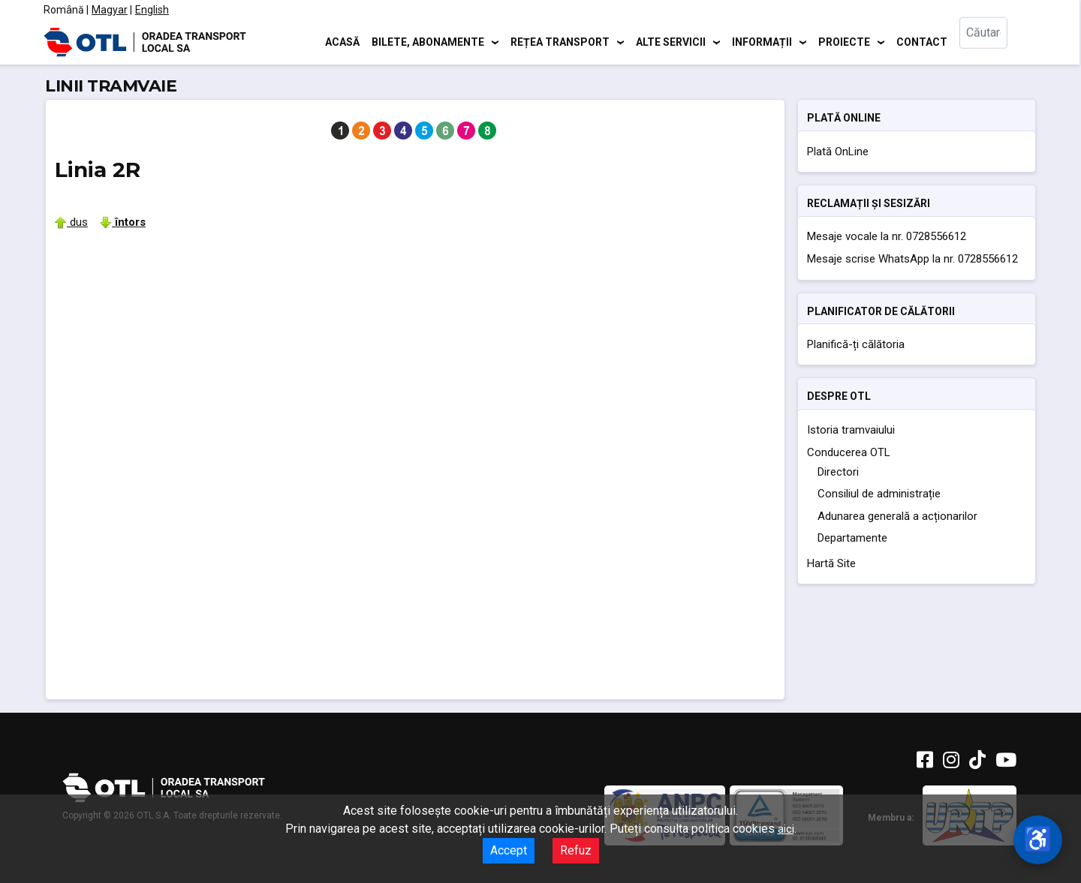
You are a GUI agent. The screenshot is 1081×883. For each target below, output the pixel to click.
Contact (921, 41)
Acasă (342, 41)
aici (786, 829)
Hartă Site (831, 563)
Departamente (852, 538)
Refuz (576, 850)
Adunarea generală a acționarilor (897, 516)
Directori (838, 472)
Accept (508, 850)
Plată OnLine (838, 151)
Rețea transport (560, 41)
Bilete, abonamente (428, 41)
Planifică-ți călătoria (856, 344)
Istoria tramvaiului (851, 430)
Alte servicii (671, 41)
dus (71, 222)
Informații (762, 41)
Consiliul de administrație (879, 493)
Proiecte (844, 41)
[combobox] (996, 42)
